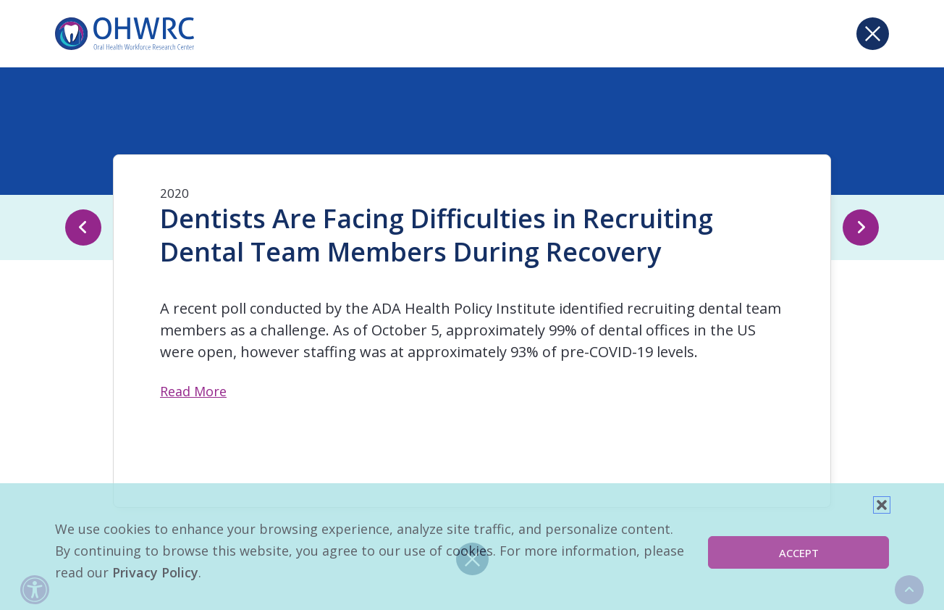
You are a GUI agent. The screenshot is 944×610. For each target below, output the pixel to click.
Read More (193, 391)
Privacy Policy (155, 572)
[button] (882, 505)
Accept (799, 553)
